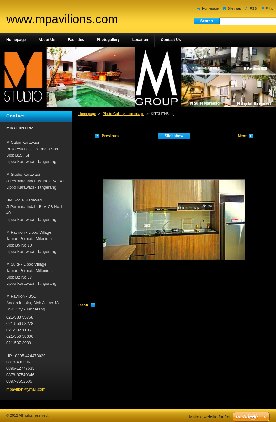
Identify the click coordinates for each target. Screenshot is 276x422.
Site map (234, 8)
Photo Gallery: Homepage (123, 114)
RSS (253, 8)
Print (269, 8)
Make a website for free (210, 416)
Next (242, 135)
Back (83, 305)
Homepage (87, 114)
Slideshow (174, 136)
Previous (110, 135)
